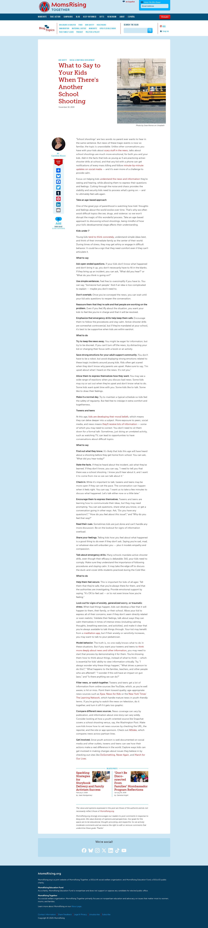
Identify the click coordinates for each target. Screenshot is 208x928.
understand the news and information (120, 179)
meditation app (92, 633)
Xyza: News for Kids (110, 693)
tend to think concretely (101, 237)
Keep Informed (89, 16)
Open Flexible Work (108, 28)
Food (81, 25)
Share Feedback (65, 914)
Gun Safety (89, 25)
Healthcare (101, 25)
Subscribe (106, 914)
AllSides (133, 730)
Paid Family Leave (66, 32)
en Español (130, 2)
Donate (164, 17)
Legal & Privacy (80, 914)
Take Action (55, 16)
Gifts (102, 16)
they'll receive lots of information (119, 424)
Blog (78, 16)
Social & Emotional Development (82, 60)
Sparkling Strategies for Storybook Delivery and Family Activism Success (90, 781)
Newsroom (112, 16)
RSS (164, 26)
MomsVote (42, 16)
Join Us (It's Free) (152, 2)
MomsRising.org (64, 7)
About (122, 16)
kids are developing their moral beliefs (108, 416)
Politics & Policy (93, 32)
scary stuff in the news (116, 150)
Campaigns (68, 16)
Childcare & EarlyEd (67, 25)
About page (76, 906)
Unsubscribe (94, 914)
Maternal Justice (79, 28)
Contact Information (47, 914)
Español (131, 16)
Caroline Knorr (58, 156)
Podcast (79, 32)
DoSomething (107, 754)
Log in (166, 31)
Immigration (64, 28)
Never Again (122, 754)
